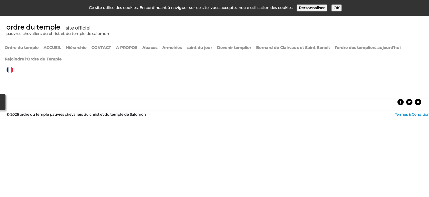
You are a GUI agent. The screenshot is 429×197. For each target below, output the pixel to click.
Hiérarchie (76, 47)
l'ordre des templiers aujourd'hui (368, 47)
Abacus (149, 47)
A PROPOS (126, 47)
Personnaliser (312, 7)
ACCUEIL (52, 47)
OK (337, 7)
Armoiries (172, 47)
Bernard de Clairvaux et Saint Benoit (293, 47)
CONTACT (101, 47)
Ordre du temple (22, 47)
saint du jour (199, 47)
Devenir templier (234, 47)
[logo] (57, 30)
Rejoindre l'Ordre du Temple (33, 59)
